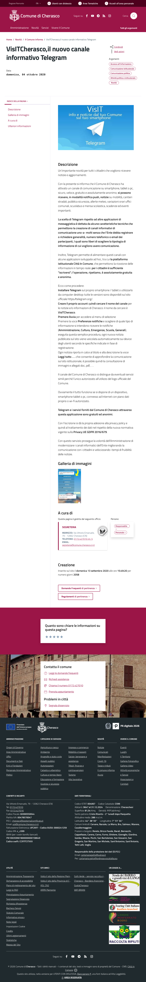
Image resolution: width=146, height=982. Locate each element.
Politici (9, 774)
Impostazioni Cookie (15, 926)
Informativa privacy (15, 917)
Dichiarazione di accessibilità (19, 881)
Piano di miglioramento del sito (20, 885)
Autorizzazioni (47, 765)
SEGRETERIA (69, 527)
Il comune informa (106, 770)
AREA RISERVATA (71, 977)
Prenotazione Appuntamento (20, 894)
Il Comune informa (34, 39)
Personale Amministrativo (18, 770)
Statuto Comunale (15, 912)
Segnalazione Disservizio (17, 899)
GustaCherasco (81, 885)
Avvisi (100, 774)
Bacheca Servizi (13, 908)
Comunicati (103, 752)
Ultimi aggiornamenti (16, 935)
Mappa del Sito (13, 944)
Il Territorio (125, 756)
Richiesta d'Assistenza (16, 903)
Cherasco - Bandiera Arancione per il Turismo (95, 881)
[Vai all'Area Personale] (119, 3)
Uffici (8, 756)
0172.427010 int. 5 (83, 539)
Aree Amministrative (16, 752)
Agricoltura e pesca (49, 747)
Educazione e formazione (52, 779)
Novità (18, 39)
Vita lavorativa (75, 779)
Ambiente (45, 752)
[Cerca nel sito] (133, 15)
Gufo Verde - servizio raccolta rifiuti (90, 876)
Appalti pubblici (47, 761)
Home (9, 39)
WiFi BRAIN (79, 890)
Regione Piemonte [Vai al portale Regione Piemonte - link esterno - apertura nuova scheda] (16, 3)
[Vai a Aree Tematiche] (88, 3)
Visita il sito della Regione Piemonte (57, 876)
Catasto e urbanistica (50, 770)
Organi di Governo (14, 747)
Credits (9, 931)
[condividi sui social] (116, 47)
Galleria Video (126, 765)
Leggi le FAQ (12, 890)
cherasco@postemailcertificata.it (27, 821)
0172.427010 (16, 807)
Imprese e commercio (78, 747)
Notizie (101, 747)
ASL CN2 (44, 885)
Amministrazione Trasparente (20, 876)
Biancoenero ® (84, 974)
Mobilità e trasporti (77, 752)
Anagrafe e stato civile (51, 756)
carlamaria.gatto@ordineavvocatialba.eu (98, 858)
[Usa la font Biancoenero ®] (59, 3)
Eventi (123, 747)
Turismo (72, 774)
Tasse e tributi (104, 765)
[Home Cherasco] (36, 16)
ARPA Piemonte (48, 890)
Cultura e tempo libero (50, 774)
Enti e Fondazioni (14, 765)
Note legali (11, 922)
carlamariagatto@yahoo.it (93, 855)
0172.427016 (17, 810)
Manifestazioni (104, 756)
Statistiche (11, 940)
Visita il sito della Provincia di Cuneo (57, 881)
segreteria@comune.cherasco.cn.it (78, 545)
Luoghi (123, 752)
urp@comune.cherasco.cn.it (26, 824)
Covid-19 (102, 761)
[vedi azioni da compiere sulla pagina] (117, 51)
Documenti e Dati (14, 761)
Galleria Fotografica (129, 761)
